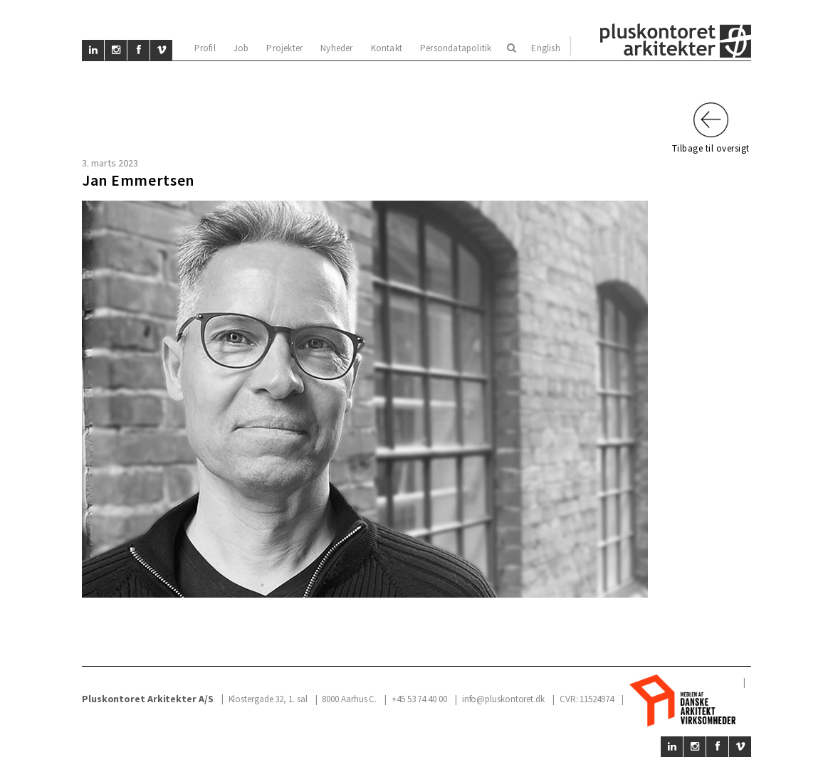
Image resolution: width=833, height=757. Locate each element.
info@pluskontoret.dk (503, 699)
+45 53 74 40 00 (419, 699)
